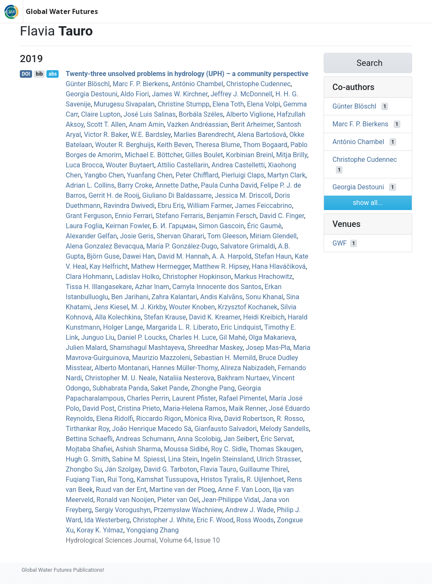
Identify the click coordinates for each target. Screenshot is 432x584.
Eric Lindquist (241, 327)
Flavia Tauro (218, 469)
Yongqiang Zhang (152, 530)
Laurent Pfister (194, 398)
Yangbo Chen (104, 175)
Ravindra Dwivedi (128, 206)
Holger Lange (123, 327)
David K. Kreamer (214, 317)
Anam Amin (146, 124)
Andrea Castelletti (238, 165)
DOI (26, 74)
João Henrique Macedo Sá (152, 429)
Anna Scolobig (199, 439)
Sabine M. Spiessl (138, 459)
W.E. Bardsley (151, 135)
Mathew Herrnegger (160, 266)
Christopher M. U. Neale (120, 378)
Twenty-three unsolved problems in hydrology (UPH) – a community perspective (187, 74)
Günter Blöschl (88, 84)
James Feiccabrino (263, 206)
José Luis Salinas (150, 114)
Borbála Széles (201, 114)
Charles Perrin (148, 398)
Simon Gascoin (221, 226)
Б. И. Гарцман (174, 226)
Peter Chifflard (197, 175)
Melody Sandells (284, 429)
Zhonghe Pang (213, 388)
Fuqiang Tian (85, 479)
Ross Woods (255, 520)
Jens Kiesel (111, 307)
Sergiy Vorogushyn (123, 510)
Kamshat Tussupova (167, 479)
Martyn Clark (286, 175)
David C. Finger (281, 216)
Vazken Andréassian (197, 124)
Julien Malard (86, 348)
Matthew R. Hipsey (221, 266)
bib (39, 74)
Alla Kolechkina (118, 317)
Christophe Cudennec (258, 84)
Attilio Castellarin (182, 165)
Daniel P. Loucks (141, 337)
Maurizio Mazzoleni (161, 358)
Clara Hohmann (89, 277)
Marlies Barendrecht (204, 135)
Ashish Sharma (138, 449)
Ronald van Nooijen (125, 500)
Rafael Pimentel (242, 398)
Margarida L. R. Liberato (181, 327)
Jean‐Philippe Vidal (230, 500)
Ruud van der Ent (121, 490)
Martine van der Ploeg (182, 490)
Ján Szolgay (123, 469)
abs (53, 74)
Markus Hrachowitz (263, 277)
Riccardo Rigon (158, 419)
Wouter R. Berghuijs (124, 145)
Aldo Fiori (134, 94)
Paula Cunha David (229, 185)
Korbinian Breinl (249, 155)
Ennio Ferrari (133, 216)
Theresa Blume (217, 145)
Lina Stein (182, 459)
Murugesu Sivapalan (124, 104)
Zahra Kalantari (174, 297)
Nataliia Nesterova (186, 378)
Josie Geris (137, 236)
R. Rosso (290, 419)
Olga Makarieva (271, 337)
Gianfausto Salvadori (225, 429)
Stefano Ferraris (179, 216)
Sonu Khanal (264, 297)
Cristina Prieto (139, 408)
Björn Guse (103, 256)
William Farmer (209, 206)
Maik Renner (247, 408)
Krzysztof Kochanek (248, 307)
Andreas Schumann (145, 439)
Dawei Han (138, 256)
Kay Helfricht (108, 266)
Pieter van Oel (178, 500)
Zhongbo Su (84, 469)
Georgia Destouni (91, 94)
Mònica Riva (202, 419)
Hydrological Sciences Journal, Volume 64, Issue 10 (143, 540)
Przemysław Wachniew (188, 510)
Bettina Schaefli (89, 439)
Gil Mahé (232, 337)
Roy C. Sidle (228, 449)
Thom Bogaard (265, 145)
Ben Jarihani (129, 297)
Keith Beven (174, 145)
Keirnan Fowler (127, 226)
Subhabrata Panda (120, 388)
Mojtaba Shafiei (89, 449)
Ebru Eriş (171, 206)
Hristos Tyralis (222, 479)
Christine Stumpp (184, 104)
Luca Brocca (84, 165)
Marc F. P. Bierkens (141, 84)
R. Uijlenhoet (265, 479)
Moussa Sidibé (186, 449)
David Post (98, 408)
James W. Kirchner (180, 94)
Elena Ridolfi (114, 419)
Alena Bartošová (261, 135)
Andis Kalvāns (221, 297)
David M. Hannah (183, 256)
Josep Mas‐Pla (268, 348)
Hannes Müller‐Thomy (185, 368)
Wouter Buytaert (130, 165)
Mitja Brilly (291, 155)
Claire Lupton (101, 114)
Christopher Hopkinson (196, 277)
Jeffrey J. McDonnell (242, 94)
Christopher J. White (163, 520)
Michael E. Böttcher (153, 155)
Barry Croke (134, 185)
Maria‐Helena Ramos (194, 408)
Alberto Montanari (121, 368)
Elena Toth (228, 104)
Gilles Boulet (204, 155)
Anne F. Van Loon (244, 490)
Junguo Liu (97, 337)
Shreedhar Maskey (215, 348)
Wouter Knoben (192, 307)
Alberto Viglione (250, 114)
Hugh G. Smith (87, 459)
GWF (339, 243)
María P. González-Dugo (181, 246)
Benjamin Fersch (231, 216)
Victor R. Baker (106, 135)
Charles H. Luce (192, 337)
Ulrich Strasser (278, 459)
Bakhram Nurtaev (243, 378)
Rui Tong (121, 479)
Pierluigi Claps (243, 175)
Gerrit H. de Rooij (114, 195)
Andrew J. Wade (249, 510)
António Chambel (198, 84)
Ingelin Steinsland (227, 459)
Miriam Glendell (273, 236)
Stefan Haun (273, 256)
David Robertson (248, 419)
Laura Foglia (84, 226)
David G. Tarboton (170, 469)
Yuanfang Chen (150, 175)
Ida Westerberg (107, 520)
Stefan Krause (165, 317)
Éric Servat (277, 439)
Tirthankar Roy (87, 429)
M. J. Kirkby (148, 307)
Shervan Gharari (180, 236)
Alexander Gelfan (91, 236)
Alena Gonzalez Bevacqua (104, 246)
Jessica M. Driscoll (243, 195)
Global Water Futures (62, 11)
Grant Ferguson (89, 216)
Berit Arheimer (252, 124)
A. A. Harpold (231, 256)
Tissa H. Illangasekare (99, 287)
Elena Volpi (263, 104)
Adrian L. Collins (90, 185)
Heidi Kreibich (263, 317)
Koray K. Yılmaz (100, 530)
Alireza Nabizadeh (248, 368)
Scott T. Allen (106, 124)
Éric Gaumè (264, 226)
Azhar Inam (152, 287)
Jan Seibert (241, 439)
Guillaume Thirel (263, 469)
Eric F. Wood (215, 520)
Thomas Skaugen (275, 449)
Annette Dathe (176, 185)
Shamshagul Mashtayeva (146, 348)
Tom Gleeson (227, 236)
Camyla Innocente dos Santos (217, 287)
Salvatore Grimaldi (247, 246)
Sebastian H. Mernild (225, 358)
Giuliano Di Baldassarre (177, 195)
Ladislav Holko (137, 277)
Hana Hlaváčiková (279, 266)
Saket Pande (169, 388)
